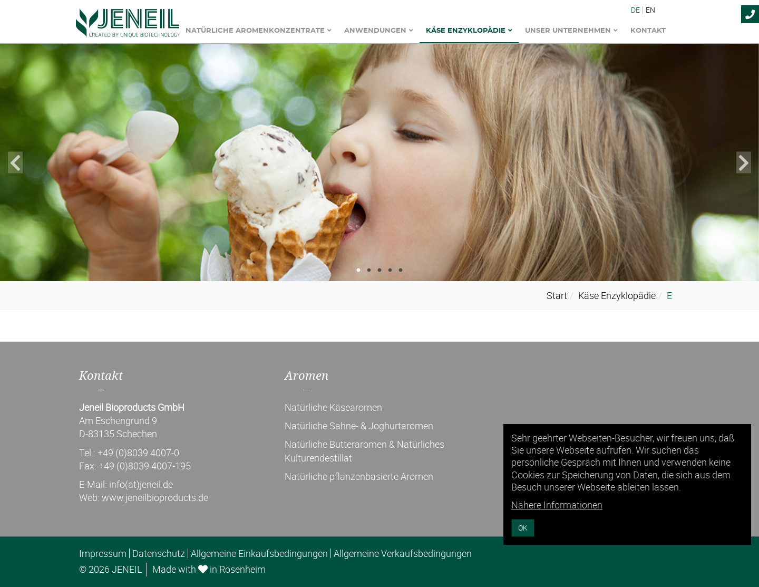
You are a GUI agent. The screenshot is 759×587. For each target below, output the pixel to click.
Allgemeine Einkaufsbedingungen (259, 553)
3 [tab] (379, 270)
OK (523, 528)
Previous (15, 162)
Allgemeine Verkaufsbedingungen (403, 553)
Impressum (102, 553)
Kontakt (648, 30)
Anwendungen (378, 30)
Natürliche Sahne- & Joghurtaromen (359, 425)
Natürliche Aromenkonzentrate (259, 30)
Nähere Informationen (556, 504)
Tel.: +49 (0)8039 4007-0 (129, 452)
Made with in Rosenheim (209, 569)
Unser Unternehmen (571, 30)
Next (743, 162)
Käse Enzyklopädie (469, 30)
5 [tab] (400, 270)
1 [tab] (358, 270)
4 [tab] (390, 270)
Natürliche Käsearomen (333, 407)
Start (557, 295)
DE (635, 10)
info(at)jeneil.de (141, 484)
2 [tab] (369, 270)
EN (650, 10)
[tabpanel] (379, 162)
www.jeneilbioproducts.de (155, 497)
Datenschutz (158, 553)
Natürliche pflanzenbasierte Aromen (359, 476)
